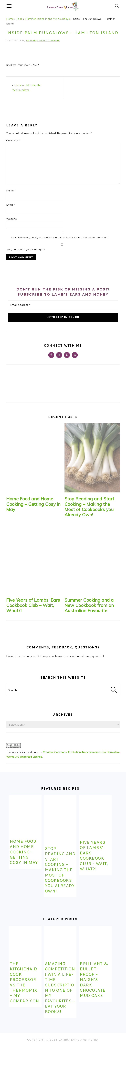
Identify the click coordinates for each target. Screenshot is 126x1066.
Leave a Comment (48, 40)
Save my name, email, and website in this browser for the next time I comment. (60, 237)
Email (10, 204)
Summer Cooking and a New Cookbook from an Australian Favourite (89, 605)
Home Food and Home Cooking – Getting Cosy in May (33, 504)
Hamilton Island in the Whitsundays (47, 18)
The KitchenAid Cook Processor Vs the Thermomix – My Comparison (24, 982)
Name (11, 190)
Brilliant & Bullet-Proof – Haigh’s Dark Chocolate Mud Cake (94, 979)
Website (11, 218)
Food (19, 18)
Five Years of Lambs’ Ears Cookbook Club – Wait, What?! (33, 605)
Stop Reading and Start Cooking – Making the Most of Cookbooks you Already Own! (89, 506)
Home (10, 18)
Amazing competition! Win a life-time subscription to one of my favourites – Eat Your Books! (60, 987)
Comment (13, 140)
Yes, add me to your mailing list (62, 247)
